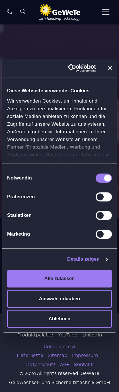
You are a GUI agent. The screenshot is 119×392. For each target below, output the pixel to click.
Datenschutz (41, 365)
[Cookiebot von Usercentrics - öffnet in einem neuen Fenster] (72, 68)
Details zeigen (83, 259)
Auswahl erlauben (59, 298)
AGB (64, 365)
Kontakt (83, 365)
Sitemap (57, 355)
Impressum (85, 355)
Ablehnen (60, 318)
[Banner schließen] (110, 68)
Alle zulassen (59, 278)
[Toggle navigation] (105, 12)
